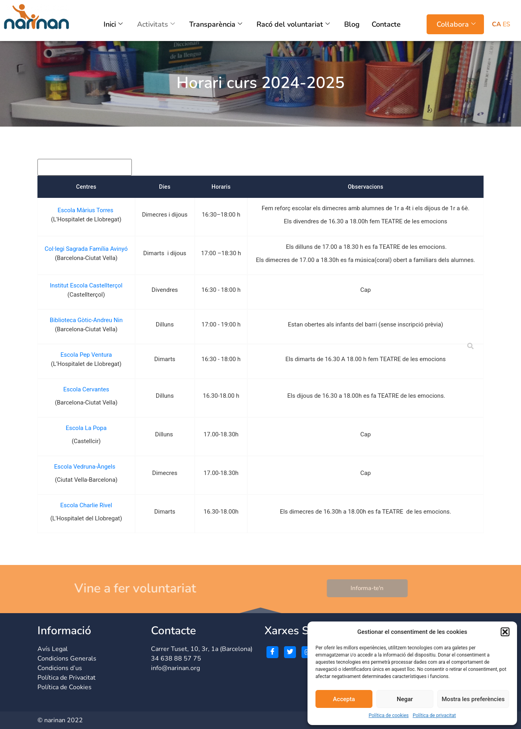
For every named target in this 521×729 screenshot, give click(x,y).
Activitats (156, 24)
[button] (505, 632)
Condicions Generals (66, 658)
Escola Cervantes (86, 389)
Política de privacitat (434, 715)
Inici (113, 24)
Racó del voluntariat (293, 24)
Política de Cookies (64, 687)
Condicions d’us (59, 668)
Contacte (386, 24)
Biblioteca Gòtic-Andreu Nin (86, 320)
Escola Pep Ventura (86, 354)
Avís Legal (52, 649)
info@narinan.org (175, 668)
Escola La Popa (86, 428)
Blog (352, 24)
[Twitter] (290, 652)
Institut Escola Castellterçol (86, 285)
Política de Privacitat (66, 677)
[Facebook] (272, 652)
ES (506, 24)
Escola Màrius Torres (86, 210)
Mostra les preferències (473, 699)
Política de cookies (388, 715)
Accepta (344, 699)
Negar (405, 699)
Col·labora (456, 24)
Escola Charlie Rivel (86, 505)
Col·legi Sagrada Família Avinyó (86, 248)
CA (496, 24)
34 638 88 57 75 (176, 658)
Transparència (215, 24)
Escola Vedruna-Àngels (86, 466)
